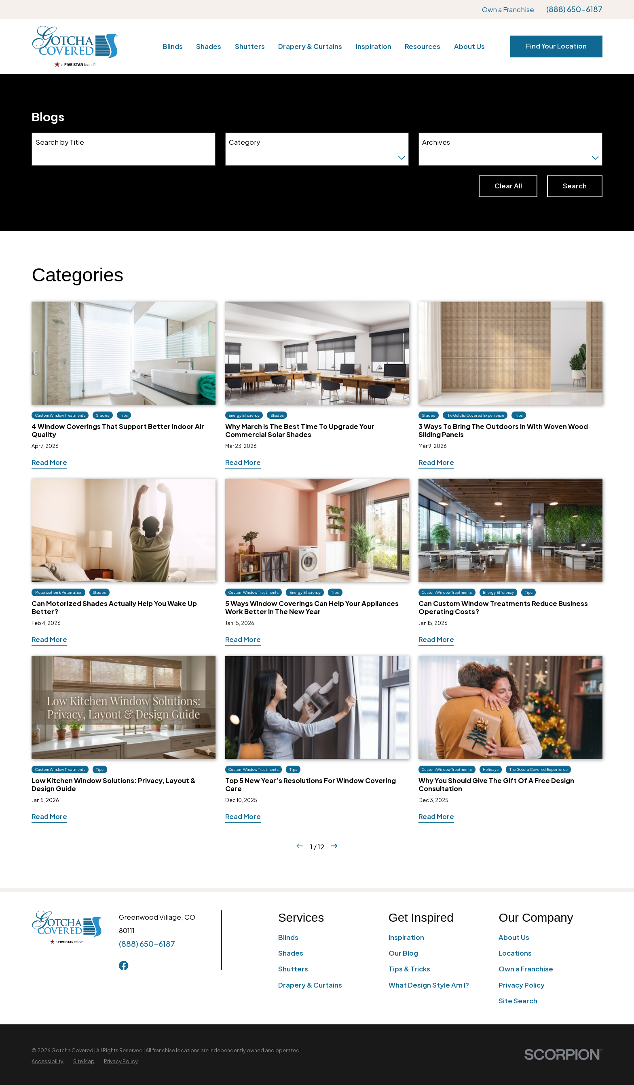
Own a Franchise (508, 9)
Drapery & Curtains (310, 985)
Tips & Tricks (409, 969)
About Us (514, 937)
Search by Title (60, 142)
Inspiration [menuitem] (373, 46)
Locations (515, 953)
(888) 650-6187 (574, 9)
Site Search (518, 1000)
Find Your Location (556, 46)
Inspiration (406, 937)
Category (244, 142)
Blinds (288, 937)
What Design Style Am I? (429, 985)
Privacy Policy (522, 985)
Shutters (293, 969)
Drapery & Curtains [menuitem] (310, 46)
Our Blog (403, 953)
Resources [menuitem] (422, 46)
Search (575, 186)
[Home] (75, 46)
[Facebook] (123, 965)
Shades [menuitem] (208, 46)
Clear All (508, 186)
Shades (290, 953)
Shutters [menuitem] (250, 46)
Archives (436, 142)
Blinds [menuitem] (173, 46)
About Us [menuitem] (469, 46)
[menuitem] (47, 1061)
